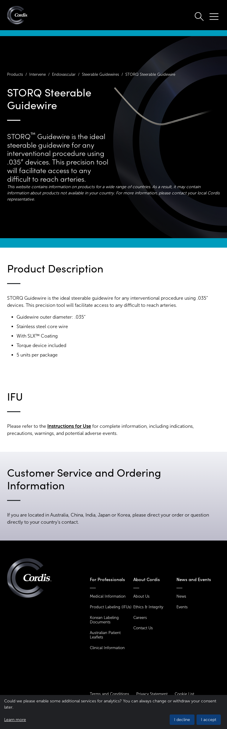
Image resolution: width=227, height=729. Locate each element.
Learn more (15, 719)
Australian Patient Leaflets (105, 635)
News (181, 596)
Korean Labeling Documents (104, 620)
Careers (140, 617)
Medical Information (108, 596)
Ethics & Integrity (148, 607)
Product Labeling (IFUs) (111, 607)
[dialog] (113, 712)
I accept (208, 719)
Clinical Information (107, 648)
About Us (141, 596)
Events (182, 607)
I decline (182, 719)
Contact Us (143, 628)
